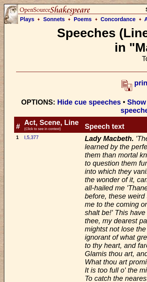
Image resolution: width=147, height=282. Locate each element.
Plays (27, 19)
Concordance (117, 19)
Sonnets (54, 19)
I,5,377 (31, 137)
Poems (83, 19)
